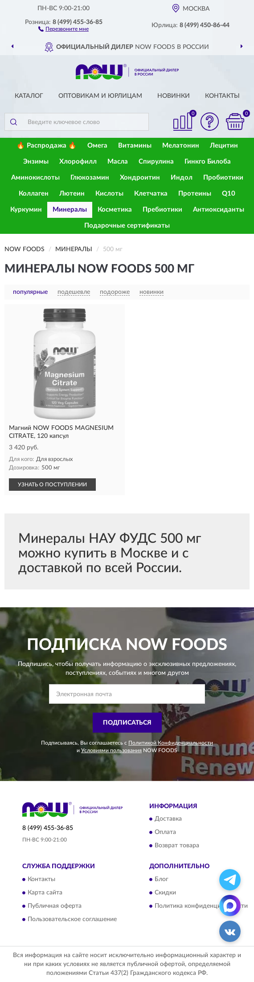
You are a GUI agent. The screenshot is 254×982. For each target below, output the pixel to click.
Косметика (115, 209)
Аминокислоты (35, 177)
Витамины (135, 145)
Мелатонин (180, 145)
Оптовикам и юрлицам (100, 96)
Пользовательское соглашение (72, 919)
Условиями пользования (111, 750)
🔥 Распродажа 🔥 (46, 145)
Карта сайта (45, 893)
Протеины (194, 193)
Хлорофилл (78, 161)
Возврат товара (177, 846)
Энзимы (36, 161)
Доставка (168, 819)
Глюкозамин (89, 177)
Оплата (165, 833)
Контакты (222, 96)
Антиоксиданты (218, 209)
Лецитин (224, 145)
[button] (63, 28)
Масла (117, 161)
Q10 (228, 193)
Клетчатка (151, 193)
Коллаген (34, 193)
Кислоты (109, 193)
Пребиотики (162, 209)
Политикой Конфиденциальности (170, 743)
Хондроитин (140, 177)
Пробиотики (223, 177)
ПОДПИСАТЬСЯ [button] (127, 723)
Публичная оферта (55, 906)
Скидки (165, 893)
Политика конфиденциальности (201, 906)
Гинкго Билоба (207, 161)
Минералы (70, 209)
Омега (97, 145)
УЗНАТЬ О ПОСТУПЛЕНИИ (52, 484)
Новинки (173, 96)
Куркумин (26, 209)
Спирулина (156, 161)
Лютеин (72, 193)
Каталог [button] (29, 96)
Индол (182, 177)
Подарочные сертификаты (127, 225)
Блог (161, 879)
